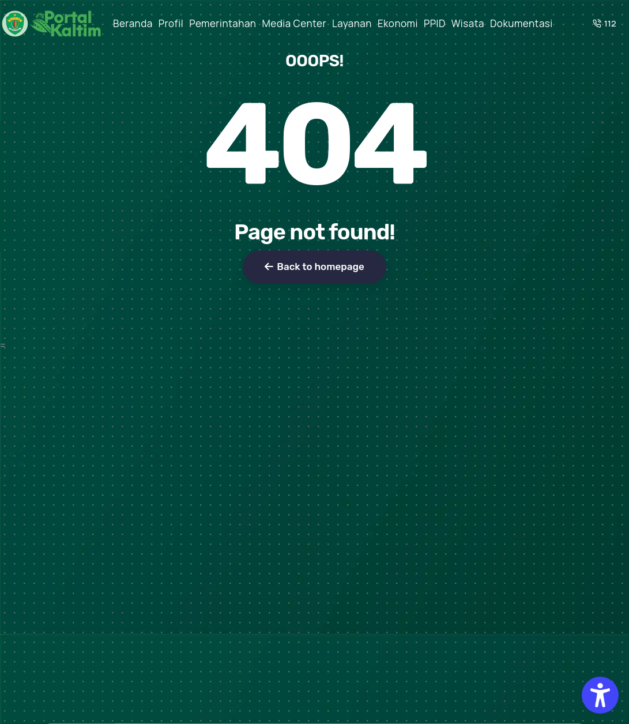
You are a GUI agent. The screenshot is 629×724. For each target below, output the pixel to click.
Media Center (294, 23)
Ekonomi (398, 23)
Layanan (352, 23)
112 (604, 23)
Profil (171, 23)
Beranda (133, 23)
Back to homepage (314, 266)
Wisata (467, 23)
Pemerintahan (222, 23)
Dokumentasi (521, 23)
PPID (435, 23)
